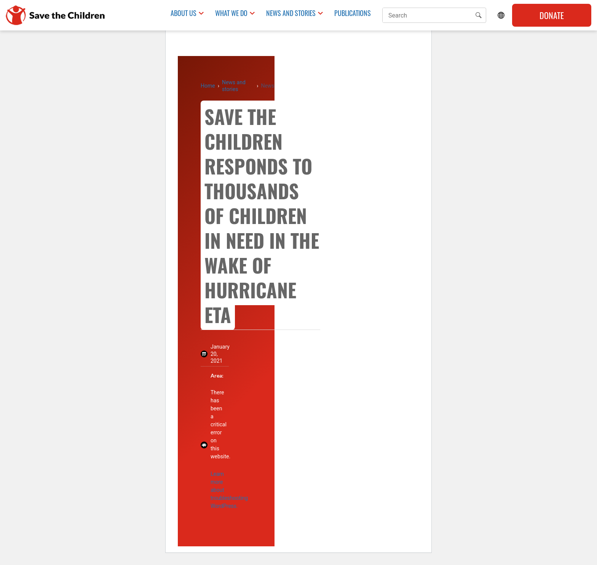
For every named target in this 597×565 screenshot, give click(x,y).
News (267, 86)
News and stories (234, 85)
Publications (352, 13)
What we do (231, 13)
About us (183, 13)
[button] (478, 15)
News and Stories (291, 13)
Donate (552, 15)
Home (208, 86)
